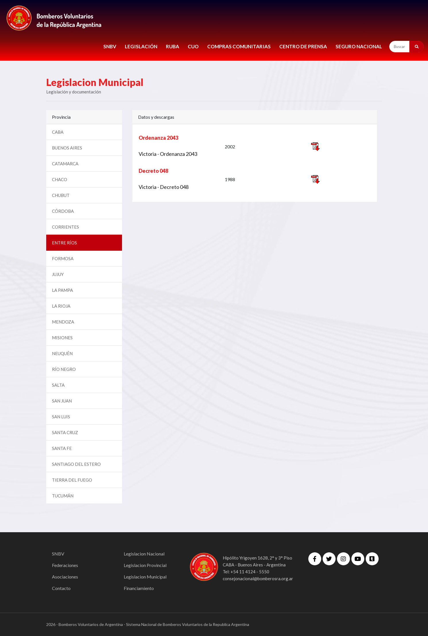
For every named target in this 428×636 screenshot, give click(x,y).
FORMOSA (62, 258)
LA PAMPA (62, 290)
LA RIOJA (61, 306)
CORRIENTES (65, 226)
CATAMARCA (65, 163)
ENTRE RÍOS (64, 242)
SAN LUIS (61, 416)
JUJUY (58, 274)
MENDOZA (63, 321)
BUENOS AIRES (67, 147)
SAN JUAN (62, 400)
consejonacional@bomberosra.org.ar (258, 578)
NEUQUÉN (62, 353)
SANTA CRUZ (65, 432)
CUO (193, 46)
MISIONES (62, 337)
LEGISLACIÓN (141, 46)
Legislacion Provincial (145, 565)
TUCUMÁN (62, 495)
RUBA (172, 46)
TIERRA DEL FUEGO (72, 479)
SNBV (109, 46)
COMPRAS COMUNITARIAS (239, 46)
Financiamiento (139, 588)
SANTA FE (62, 448)
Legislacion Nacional (144, 553)
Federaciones (65, 565)
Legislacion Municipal (145, 576)
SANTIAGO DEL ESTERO (76, 464)
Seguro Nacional (359, 46)
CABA (57, 132)
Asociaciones (65, 576)
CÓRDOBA (63, 211)
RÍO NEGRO (64, 369)
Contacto (61, 588)
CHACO (59, 179)
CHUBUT (60, 195)
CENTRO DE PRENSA (303, 46)
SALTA (58, 385)
